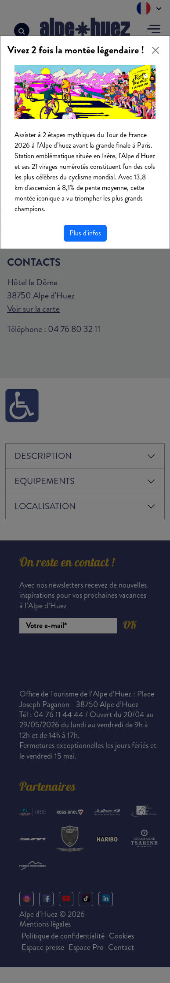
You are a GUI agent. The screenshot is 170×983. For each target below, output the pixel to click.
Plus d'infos (85, 233)
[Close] (155, 50)
